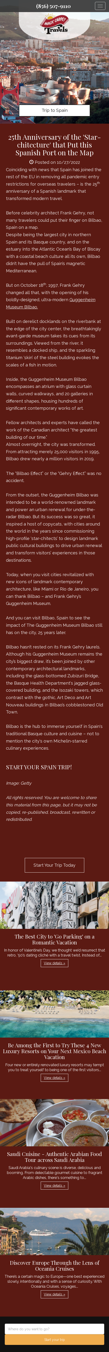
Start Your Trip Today (54, 865)
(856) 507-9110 (53, 5)
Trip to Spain (55, 110)
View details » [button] (54, 963)
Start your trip (54, 1340)
